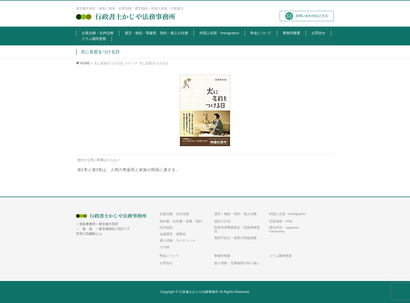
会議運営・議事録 (173, 234)
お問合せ (166, 263)
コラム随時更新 (280, 256)
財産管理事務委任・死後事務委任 (237, 229)
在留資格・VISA (280, 221)
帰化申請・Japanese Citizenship (284, 229)
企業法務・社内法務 (174, 214)
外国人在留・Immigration (287, 214)
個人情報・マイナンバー (177, 240)
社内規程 (166, 227)
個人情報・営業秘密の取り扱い (237, 263)
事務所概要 (222, 256)
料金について (169, 256)
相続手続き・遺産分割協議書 (235, 237)
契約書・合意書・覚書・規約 (181, 221)
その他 (164, 247)
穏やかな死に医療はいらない (98, 160)
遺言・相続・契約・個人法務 (235, 214)
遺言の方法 (222, 221)
